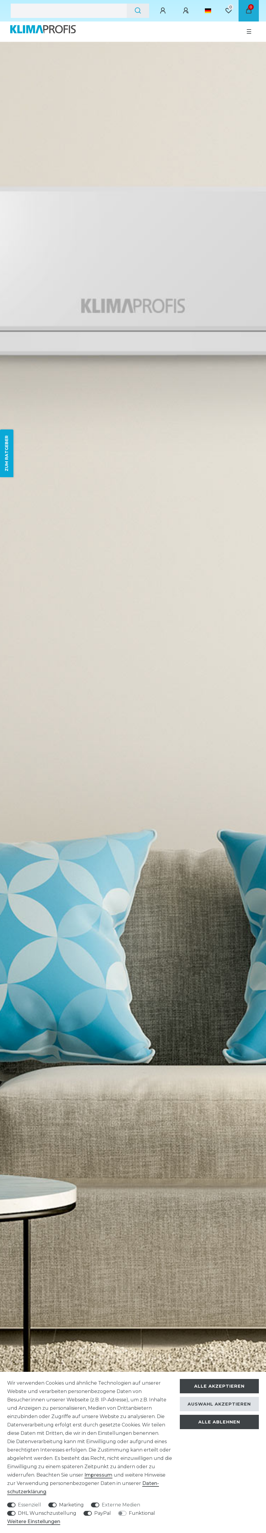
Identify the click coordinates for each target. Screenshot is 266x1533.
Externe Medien (121, 1505)
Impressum (98, 1475)
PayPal (102, 1513)
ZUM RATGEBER (6, 453)
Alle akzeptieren (219, 1386)
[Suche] (138, 11)
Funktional (142, 1513)
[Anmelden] (164, 10)
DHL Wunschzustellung (47, 1513)
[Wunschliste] (228, 10)
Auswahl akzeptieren (219, 1404)
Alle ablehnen (219, 1422)
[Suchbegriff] (69, 11)
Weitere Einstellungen (33, 1521)
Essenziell (29, 1505)
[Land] (208, 10)
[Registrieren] (187, 10)
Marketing (71, 1505)
